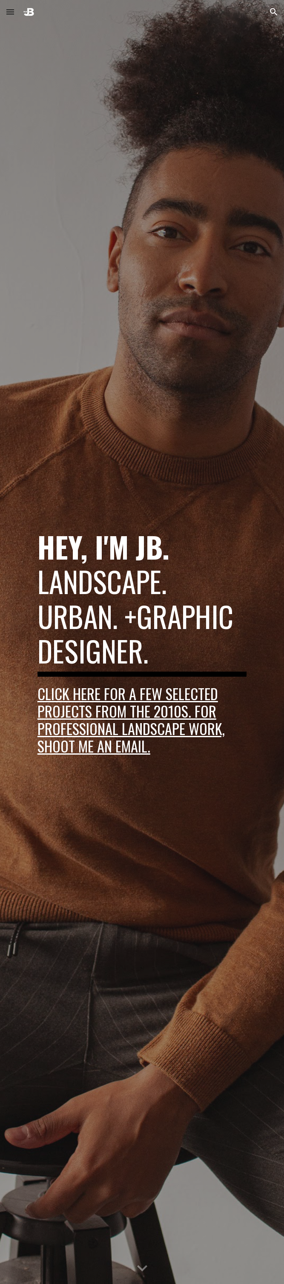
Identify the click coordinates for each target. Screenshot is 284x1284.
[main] (142, 642)
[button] (10, 11)
